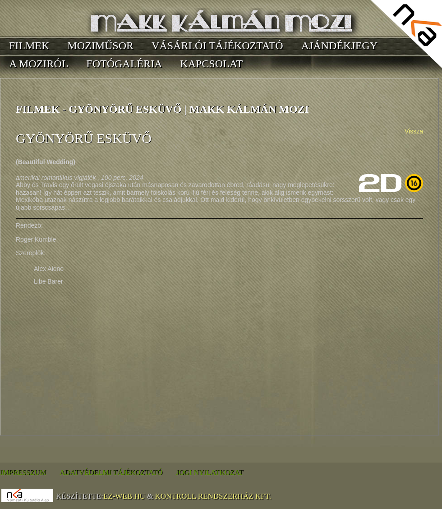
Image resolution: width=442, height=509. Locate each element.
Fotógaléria (124, 63)
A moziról (38, 63)
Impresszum (23, 472)
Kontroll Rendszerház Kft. (213, 496)
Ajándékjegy (339, 45)
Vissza (414, 131)
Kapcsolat (211, 63)
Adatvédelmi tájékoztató (111, 472)
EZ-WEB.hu (124, 496)
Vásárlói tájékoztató (217, 45)
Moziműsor (100, 45)
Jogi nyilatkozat (209, 472)
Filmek (29, 45)
